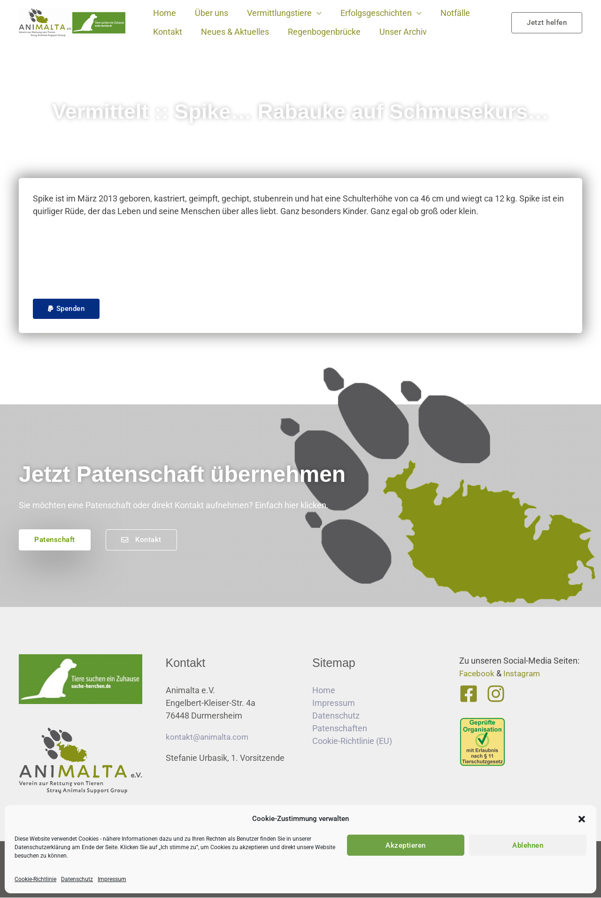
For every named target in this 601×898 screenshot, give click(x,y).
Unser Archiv (396, 32)
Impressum (112, 879)
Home (163, 13)
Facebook (477, 674)
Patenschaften (339, 729)
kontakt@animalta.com (209, 737)
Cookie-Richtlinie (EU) (352, 741)
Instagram (524, 674)
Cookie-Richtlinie (35, 879)
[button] (581, 819)
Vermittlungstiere (274, 13)
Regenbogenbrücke (319, 32)
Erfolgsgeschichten (369, 13)
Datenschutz (77, 879)
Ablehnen (527, 845)
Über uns (208, 13)
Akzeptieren (405, 845)
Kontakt (166, 32)
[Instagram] (494, 694)
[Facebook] (468, 694)
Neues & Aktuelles (232, 32)
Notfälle (447, 13)
